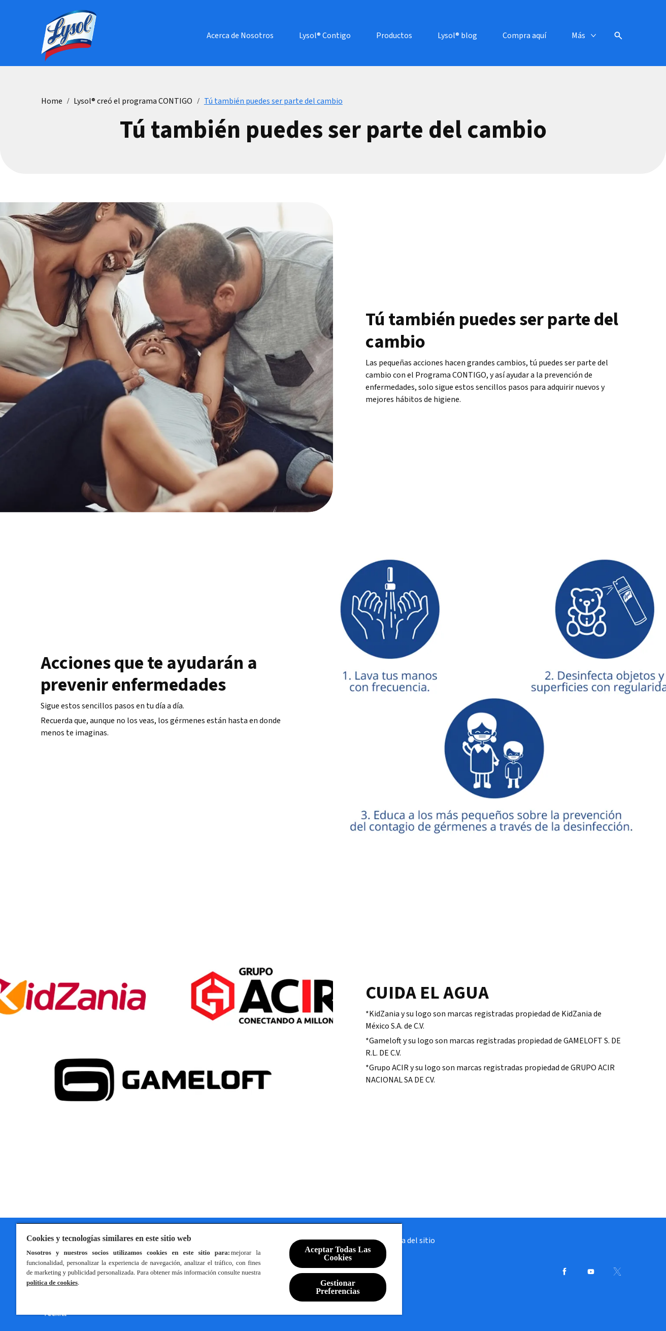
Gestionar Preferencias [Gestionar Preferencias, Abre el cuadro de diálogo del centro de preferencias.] (338, 1287)
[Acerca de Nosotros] (240, 35)
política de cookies (52, 1282)
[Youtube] (591, 1271)
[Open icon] (618, 35)
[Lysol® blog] (457, 35)
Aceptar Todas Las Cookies (338, 1253)
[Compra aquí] (524, 35)
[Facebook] (564, 1271)
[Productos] (394, 35)
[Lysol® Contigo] (324, 35)
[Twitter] (617, 1271)
